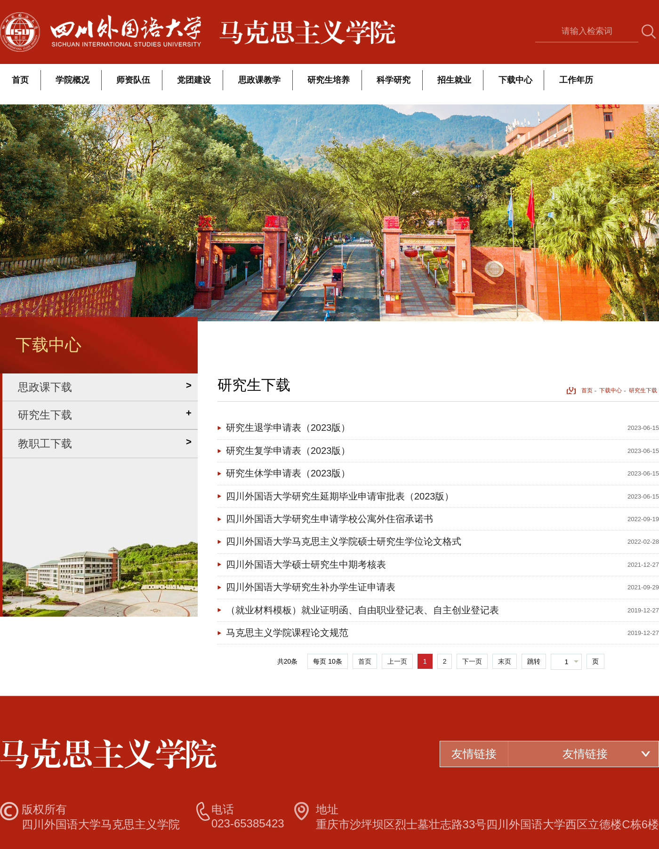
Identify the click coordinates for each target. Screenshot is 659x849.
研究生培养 (328, 80)
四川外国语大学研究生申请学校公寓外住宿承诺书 (329, 519)
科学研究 (393, 80)
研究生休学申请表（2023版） (288, 473)
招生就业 (454, 80)
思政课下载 (45, 387)
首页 (20, 80)
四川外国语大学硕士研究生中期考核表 (306, 564)
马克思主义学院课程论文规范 (287, 632)
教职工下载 (45, 443)
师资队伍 (133, 80)
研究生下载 (45, 415)
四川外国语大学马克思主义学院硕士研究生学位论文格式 (343, 541)
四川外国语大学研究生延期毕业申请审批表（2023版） (340, 496)
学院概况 (72, 80)
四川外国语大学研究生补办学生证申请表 (310, 587)
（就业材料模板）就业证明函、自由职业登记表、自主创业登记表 (362, 610)
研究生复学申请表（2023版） (288, 450)
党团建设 (194, 80)
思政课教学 (259, 80)
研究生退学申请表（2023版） (288, 427)
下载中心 (515, 80)
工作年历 (576, 80)
